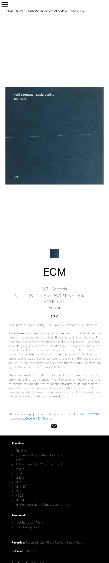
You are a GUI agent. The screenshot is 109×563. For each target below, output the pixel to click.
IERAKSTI (20, 11)
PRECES (9, 11)
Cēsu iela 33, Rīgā (36, 418)
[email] (54, 427)
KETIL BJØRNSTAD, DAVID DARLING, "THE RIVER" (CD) (56, 11)
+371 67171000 (90, 414)
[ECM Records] (54, 272)
